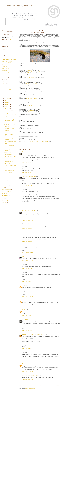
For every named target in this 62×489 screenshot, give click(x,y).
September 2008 (8, 96)
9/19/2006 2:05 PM (27, 241)
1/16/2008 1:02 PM (27, 330)
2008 (4, 88)
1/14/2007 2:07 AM (27, 268)
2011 (4, 81)
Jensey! (23, 256)
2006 (4, 178)
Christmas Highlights (8, 172)
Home (40, 385)
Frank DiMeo (25, 151)
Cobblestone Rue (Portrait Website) (9, 59)
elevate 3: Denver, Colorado (10, 114)
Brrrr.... (6, 122)
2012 (4, 79)
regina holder (25, 319)
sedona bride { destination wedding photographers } (33, 334)
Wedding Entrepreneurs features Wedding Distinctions (9, 134)
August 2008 (7, 98)
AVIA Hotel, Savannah (31, 105)
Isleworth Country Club (33, 74)
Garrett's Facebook (6, 64)
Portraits (3, 197)
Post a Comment (22, 382)
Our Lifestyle (4, 193)
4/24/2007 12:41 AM (27, 306)
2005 (4, 180)
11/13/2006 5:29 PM (27, 252)
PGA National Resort (35, 71)
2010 (4, 83)
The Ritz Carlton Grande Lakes (32, 83)
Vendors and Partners (51, 142)
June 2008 (7, 102)
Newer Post (21, 385)
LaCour (23, 285)
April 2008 (7, 106)
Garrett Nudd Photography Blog (29, 176)
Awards (3, 187)
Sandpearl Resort (33, 78)
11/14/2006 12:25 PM (27, 260)
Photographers (40, 142)
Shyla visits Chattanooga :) (10, 128)
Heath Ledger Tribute (8, 116)
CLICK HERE (6, 42)
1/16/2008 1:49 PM (27, 348)
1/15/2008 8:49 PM (27, 315)
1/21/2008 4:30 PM (27, 360)
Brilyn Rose (6, 130)
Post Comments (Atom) (30, 388)
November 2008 (8, 91)
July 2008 (7, 100)
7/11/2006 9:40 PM (27, 207)
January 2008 (8, 113)
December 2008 (8, 89)
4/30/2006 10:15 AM (27, 162)
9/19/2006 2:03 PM (27, 228)
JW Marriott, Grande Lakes (31, 91)
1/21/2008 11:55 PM (27, 371)
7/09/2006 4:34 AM (27, 185)
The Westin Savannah (31, 111)
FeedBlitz (9, 39)
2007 (4, 175)
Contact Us (4, 49)
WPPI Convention (30, 77)
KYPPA (28, 72)
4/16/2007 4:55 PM (27, 281)
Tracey (23, 363)
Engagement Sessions (6, 191)
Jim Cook (24, 309)
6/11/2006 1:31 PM (27, 172)
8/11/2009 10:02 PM (27, 379)
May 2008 (7, 104)
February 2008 (8, 110)
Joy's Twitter (4, 70)
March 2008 (7, 108)
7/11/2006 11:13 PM (27, 220)
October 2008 (8, 94)
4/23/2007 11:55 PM (27, 296)
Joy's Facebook (5, 66)
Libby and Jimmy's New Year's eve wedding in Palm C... (10, 165)
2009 (4, 85)
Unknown (24, 300)
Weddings (4, 202)
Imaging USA (29, 70)
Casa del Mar (31, 110)
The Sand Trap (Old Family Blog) (9, 72)
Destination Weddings (29, 142)
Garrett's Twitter (5, 68)
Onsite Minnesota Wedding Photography (30, 375)
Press (3, 198)
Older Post (58, 385)
